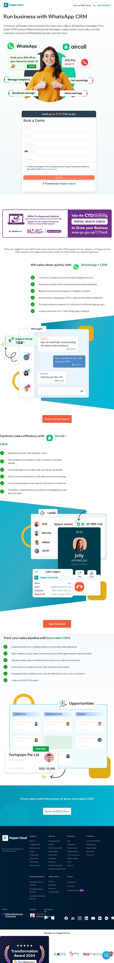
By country (52, 888)
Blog (68, 841)
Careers (32, 851)
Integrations (71, 844)
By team (51, 881)
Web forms (52, 862)
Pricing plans (71, 882)
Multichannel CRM (55, 848)
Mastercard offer (73, 890)
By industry (52, 885)
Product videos (72, 848)
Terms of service (35, 865)
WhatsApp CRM (54, 841)
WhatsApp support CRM (57, 869)
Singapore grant (73, 851)
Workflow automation (56, 865)
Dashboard (52, 858)
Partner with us (35, 848)
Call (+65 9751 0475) (93, 841)
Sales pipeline (53, 851)
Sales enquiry (91, 844)
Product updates (72, 858)
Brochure (70, 865)
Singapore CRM (35, 844)
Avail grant (71, 886)
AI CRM (51, 844)
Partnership (90, 851)
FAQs (69, 862)
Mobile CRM (53, 855)
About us (33, 841)
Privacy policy (34, 855)
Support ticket (91, 848)
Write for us (90, 855)
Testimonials (34, 862)
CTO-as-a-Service (73, 855)
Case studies (34, 858)
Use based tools (54, 892)
